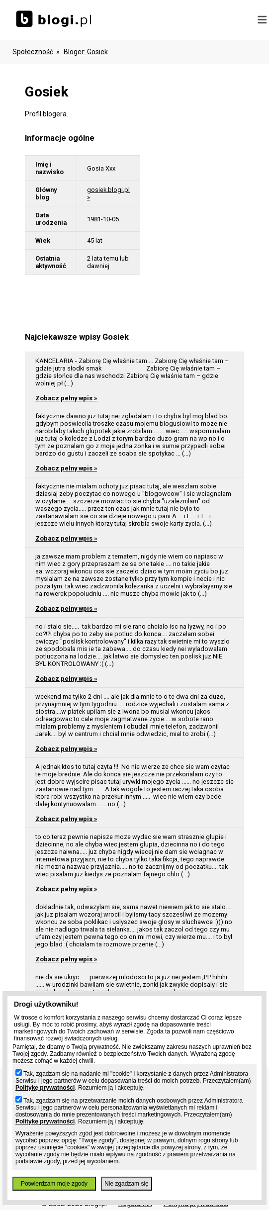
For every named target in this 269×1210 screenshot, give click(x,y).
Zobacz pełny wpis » (66, 398)
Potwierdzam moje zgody (54, 1183)
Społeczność (32, 52)
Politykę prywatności (45, 1087)
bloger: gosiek (86, 52)
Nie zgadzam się (126, 1183)
